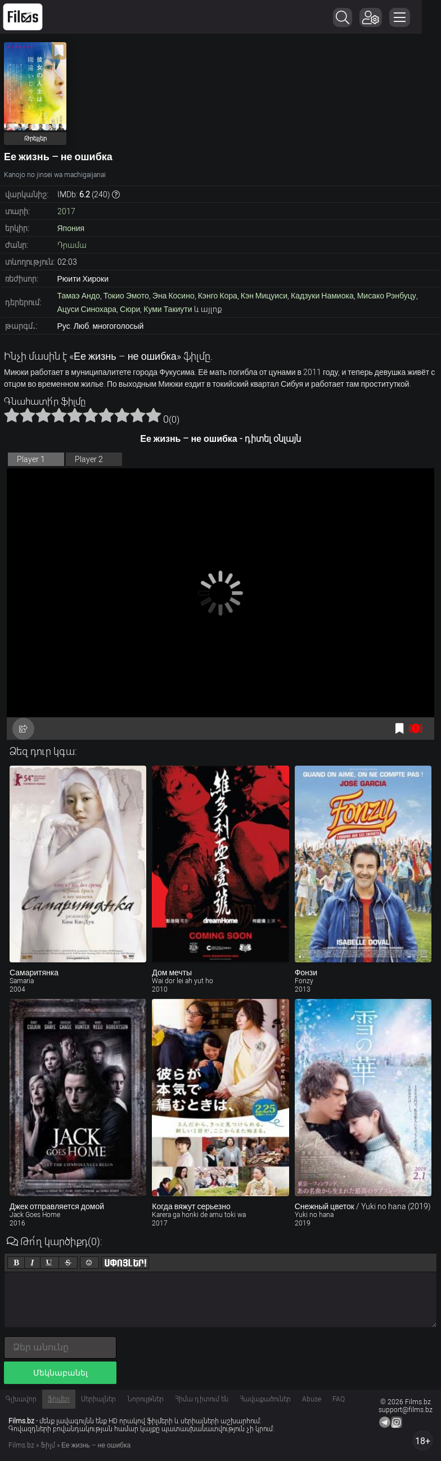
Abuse (311, 1399)
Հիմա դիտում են (201, 1399)
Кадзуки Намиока (322, 295)
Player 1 (31, 459)
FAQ (338, 1399)
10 (153, 415)
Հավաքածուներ (265, 1399)
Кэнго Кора (217, 295)
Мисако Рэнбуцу (386, 295)
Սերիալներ (98, 1399)
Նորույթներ (145, 1399)
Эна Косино (173, 295)
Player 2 (89, 459)
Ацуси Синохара (87, 309)
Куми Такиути (167, 309)
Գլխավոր (21, 1399)
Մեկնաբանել (60, 1372)
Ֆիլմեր (59, 1399)
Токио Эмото (126, 295)
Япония (71, 228)
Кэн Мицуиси (264, 295)
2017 (66, 211)
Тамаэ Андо (78, 295)
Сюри (130, 309)
